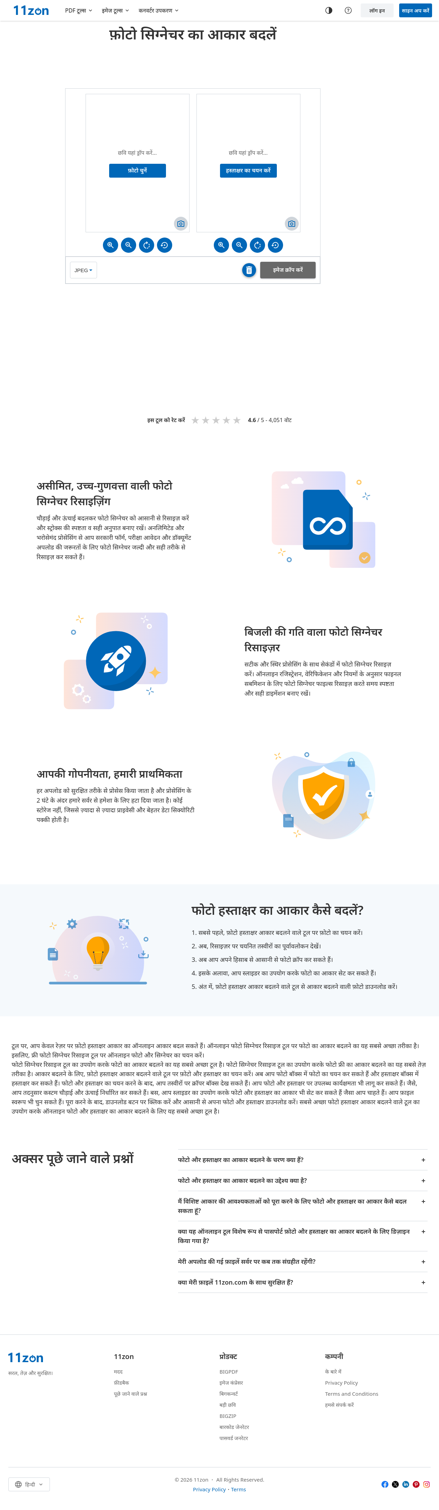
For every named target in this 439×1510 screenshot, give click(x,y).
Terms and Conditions (351, 1393)
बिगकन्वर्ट (229, 1393)
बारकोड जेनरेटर (234, 1426)
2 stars (206, 420)
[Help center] (348, 10)
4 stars (227, 420)
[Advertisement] (193, 63)
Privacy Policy (341, 1382)
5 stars (237, 420)
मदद (118, 1371)
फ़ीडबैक (121, 1382)
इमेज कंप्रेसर (231, 1382)
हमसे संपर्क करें (339, 1404)
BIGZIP (228, 1415)
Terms (238, 1489)
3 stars (216, 420)
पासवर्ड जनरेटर (234, 1438)
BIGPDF (229, 1371)
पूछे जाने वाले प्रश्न (130, 1393)
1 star (196, 420)
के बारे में (333, 1371)
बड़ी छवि (228, 1404)
